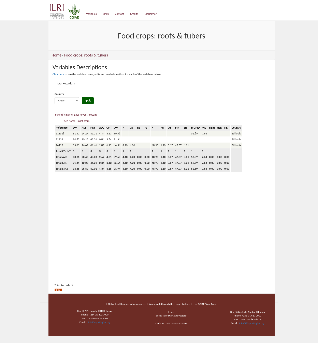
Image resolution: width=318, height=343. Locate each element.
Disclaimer (151, 14)
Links (106, 14)
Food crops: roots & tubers (86, 55)
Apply (88, 100)
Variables (91, 14)
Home (56, 55)
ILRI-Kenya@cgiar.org (99, 322)
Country (59, 94)
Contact (119, 14)
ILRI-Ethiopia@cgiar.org (251, 323)
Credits (134, 14)
